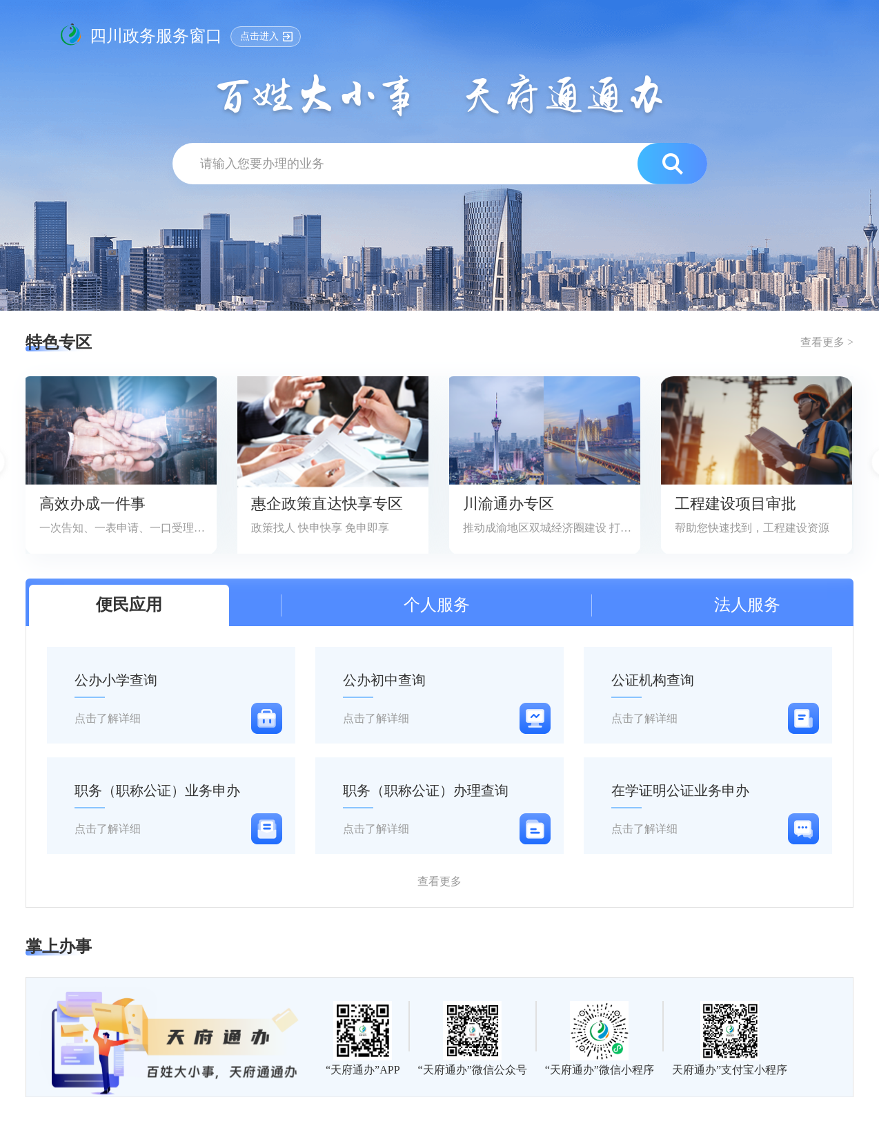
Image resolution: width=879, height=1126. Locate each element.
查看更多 (439, 881)
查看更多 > (826, 342)
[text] (414, 163)
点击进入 (259, 36)
